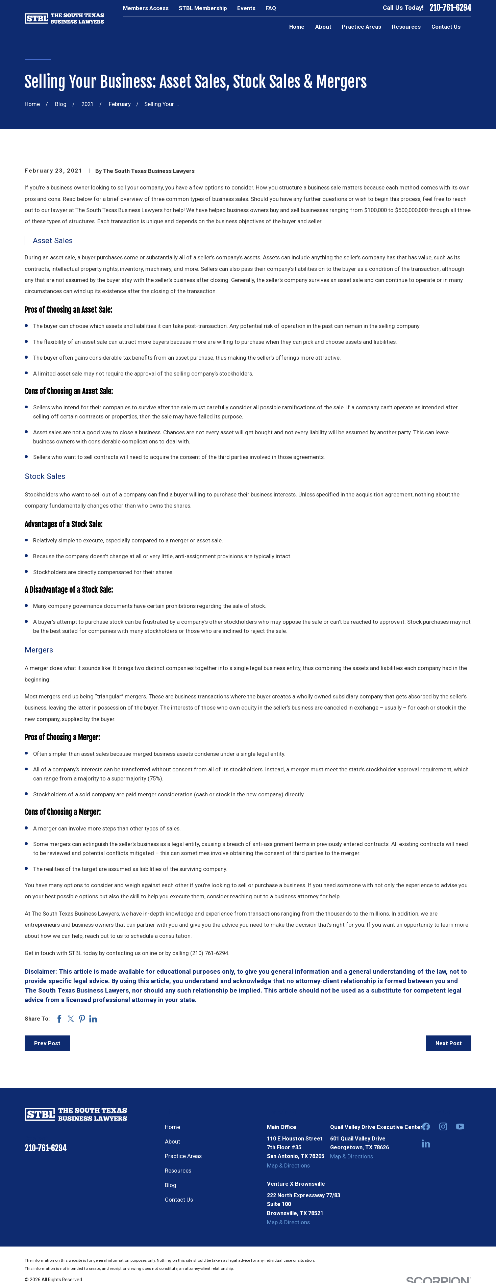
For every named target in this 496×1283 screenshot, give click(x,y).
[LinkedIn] (426, 1143)
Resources (178, 1170)
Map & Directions (288, 1165)
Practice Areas (183, 1156)
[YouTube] (460, 1126)
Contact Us (179, 1199)
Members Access (146, 8)
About (172, 1141)
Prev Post (47, 1043)
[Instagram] (443, 1126)
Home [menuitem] (296, 26)
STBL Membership (203, 8)
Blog (170, 1185)
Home (172, 1127)
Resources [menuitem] (406, 26)
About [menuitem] (323, 26)
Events (246, 8)
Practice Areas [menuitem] (361, 26)
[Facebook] (426, 1126)
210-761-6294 (450, 8)
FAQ (271, 8)
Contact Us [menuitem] (446, 26)
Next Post (449, 1043)
